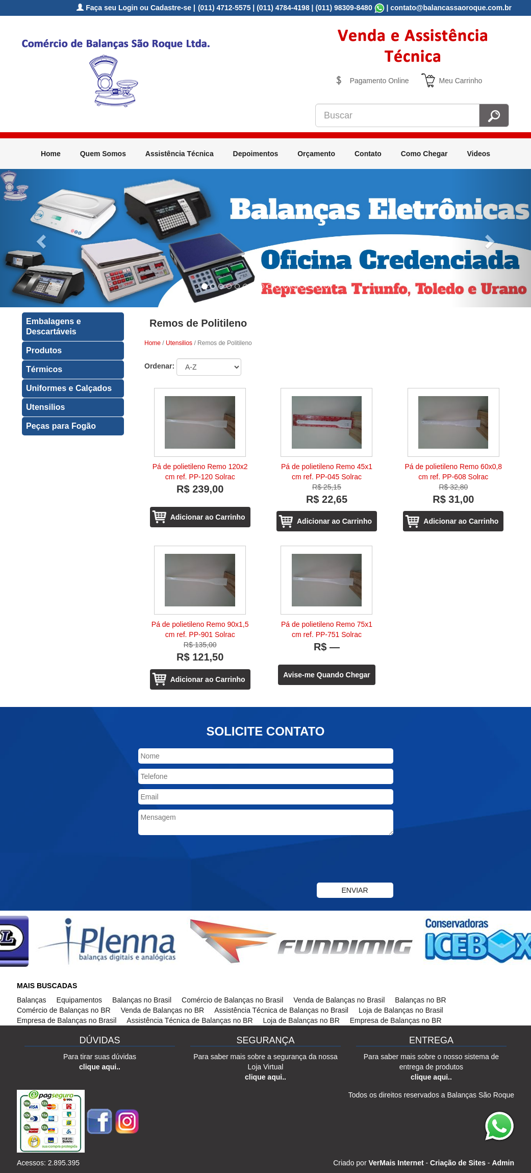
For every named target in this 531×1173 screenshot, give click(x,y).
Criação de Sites (458, 1163)
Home (51, 154)
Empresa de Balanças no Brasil (66, 1020)
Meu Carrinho (461, 81)
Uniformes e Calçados (69, 388)
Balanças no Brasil (141, 1000)
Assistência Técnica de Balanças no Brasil (281, 1010)
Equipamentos (80, 1000)
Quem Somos (103, 154)
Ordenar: (159, 366)
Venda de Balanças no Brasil (339, 1000)
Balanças (31, 1000)
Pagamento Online (379, 81)
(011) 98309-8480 (343, 8)
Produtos (44, 350)
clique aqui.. (99, 1067)
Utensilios (45, 407)
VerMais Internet (395, 1163)
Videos (478, 154)
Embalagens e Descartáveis (53, 326)
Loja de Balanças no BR (301, 1020)
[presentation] (215, 860)
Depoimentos (256, 154)
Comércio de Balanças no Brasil (232, 1000)
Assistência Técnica (179, 154)
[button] (40, 238)
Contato (368, 154)
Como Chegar (424, 154)
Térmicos (44, 369)
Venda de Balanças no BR (162, 1010)
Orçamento (316, 154)
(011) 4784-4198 (283, 8)
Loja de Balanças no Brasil (401, 1010)
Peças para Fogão (61, 426)
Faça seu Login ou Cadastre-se (134, 8)
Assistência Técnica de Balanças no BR (189, 1020)
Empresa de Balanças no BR (396, 1020)
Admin (503, 1163)
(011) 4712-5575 (224, 8)
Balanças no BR (420, 1000)
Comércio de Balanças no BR (64, 1010)
